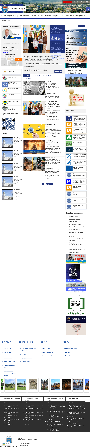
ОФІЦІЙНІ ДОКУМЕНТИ (37, 15)
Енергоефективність (47, 355)
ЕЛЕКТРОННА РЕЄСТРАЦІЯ (79, 154)
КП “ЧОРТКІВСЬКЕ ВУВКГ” (11, 102)
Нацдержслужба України (75, 224)
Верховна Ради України (74, 219)
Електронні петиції (8, 348)
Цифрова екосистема (78, 205)
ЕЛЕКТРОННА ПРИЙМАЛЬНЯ (76, 117)
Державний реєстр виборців (76, 232)
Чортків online (67, 1)
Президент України (73, 216)
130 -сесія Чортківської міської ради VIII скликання (11, 409)
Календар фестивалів (71, 348)
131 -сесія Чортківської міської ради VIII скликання (18, 139)
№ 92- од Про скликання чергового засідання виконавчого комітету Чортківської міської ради (56, 411)
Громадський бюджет (9, 361)
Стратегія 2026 (46, 348)
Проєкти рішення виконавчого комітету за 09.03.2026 (76, 412)
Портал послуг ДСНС (74, 252)
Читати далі (58, 71)
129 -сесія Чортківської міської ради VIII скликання (18, 152)
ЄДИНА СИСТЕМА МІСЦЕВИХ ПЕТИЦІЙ (78, 149)
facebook (5, 52)
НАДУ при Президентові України (77, 227)
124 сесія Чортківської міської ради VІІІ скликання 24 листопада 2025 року (18, 180)
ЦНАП (9, 21)
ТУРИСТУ (62, 15)
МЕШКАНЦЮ (55, 15)
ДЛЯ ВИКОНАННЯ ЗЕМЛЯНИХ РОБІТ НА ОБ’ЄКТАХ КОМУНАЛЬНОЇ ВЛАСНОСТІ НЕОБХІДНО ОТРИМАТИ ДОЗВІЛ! (52, 161)
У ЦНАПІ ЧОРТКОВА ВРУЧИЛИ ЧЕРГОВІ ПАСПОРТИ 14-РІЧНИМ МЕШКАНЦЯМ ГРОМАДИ (52, 104)
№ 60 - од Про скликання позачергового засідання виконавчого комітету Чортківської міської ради (53, 430)
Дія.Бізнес (24, 354)
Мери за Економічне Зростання (78, 168)
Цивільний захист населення (77, 187)
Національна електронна (79, 199)
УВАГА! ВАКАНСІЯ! (50, 125)
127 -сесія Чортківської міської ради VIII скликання (11, 420)
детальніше (17, 38)
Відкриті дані (76, 173)
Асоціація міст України (74, 229)
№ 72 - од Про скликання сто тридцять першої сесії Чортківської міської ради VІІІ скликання (55, 417)
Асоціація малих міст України (76, 247)
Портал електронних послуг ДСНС (77, 249)
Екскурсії (67, 352)
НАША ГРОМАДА (17, 15)
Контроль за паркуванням (79, 180)
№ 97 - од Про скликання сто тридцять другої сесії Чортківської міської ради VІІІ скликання (56, 406)
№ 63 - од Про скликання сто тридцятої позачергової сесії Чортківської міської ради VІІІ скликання (55, 423)
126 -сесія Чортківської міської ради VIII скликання (11, 423)
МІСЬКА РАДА (26, 15)
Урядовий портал (73, 221)
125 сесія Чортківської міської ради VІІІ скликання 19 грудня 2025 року (18, 167)
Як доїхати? (18, 59)
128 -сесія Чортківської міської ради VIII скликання (11, 416)
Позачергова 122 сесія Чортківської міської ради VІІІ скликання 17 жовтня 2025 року (18, 193)
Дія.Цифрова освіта (27, 358)
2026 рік (5, 403)
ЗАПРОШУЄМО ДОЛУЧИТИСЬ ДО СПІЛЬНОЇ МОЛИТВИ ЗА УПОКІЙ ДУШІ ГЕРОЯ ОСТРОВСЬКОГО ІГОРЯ (52, 84)
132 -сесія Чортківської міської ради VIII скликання (76, 419)
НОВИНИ (9, 15)
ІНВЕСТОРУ (69, 15)
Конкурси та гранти (77, 142)
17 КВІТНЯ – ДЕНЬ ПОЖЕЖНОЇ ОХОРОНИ (52, 141)
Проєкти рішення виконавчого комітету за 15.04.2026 (76, 405)
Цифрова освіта (26, 361)
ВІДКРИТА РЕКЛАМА (78, 123)
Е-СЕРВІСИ (3, 21)
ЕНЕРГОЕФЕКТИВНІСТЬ (79, 15)
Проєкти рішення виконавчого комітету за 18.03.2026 (76, 409)
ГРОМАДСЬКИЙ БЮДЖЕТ (79, 135)
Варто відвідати (69, 355)
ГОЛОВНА (3, 15)
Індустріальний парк (47, 352)
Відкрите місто (7, 352)
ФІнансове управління (11, 77)
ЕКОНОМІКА (48, 15)
